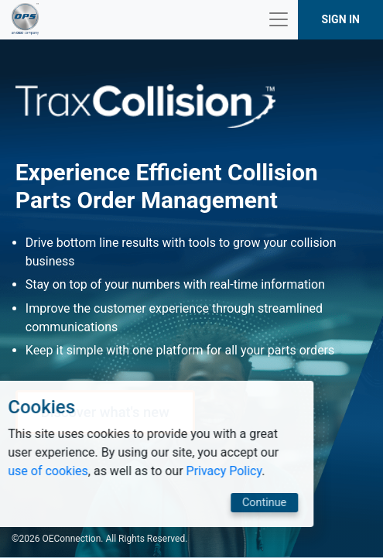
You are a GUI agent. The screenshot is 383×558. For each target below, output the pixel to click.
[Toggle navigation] (278, 19)
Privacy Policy (159, 471)
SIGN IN (340, 19)
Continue (198, 502)
